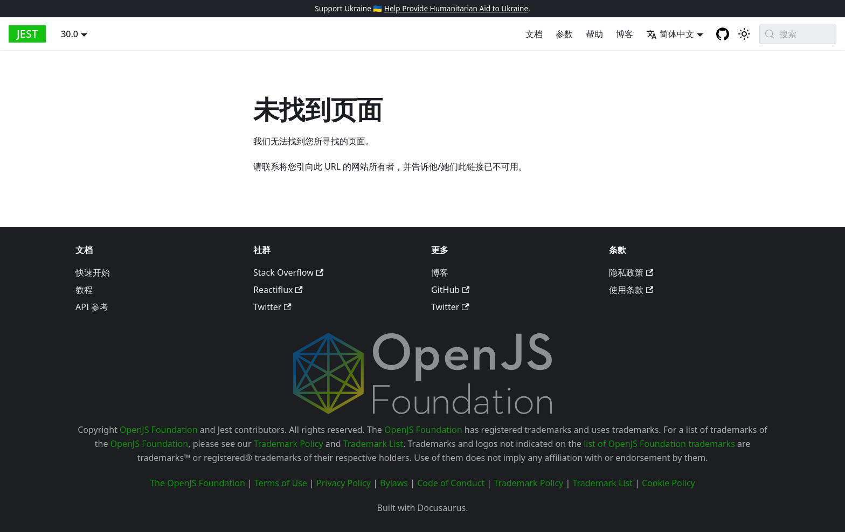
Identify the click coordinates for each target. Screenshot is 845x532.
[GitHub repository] (723, 34)
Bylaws (394, 483)
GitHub (450, 290)
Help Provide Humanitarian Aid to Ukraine (456, 8)
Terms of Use (280, 483)
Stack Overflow (288, 272)
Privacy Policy (343, 483)
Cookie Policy (668, 483)
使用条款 (631, 290)
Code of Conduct (450, 483)
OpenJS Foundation (159, 430)
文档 (534, 34)
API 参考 (92, 307)
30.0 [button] (69, 34)
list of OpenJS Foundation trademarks (659, 444)
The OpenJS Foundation (197, 483)
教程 (84, 290)
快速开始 (92, 272)
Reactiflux (278, 290)
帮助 (594, 34)
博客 (624, 34)
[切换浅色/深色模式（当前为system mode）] (744, 34)
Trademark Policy (288, 444)
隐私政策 (631, 272)
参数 (564, 34)
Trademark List (373, 444)
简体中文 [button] (670, 34)
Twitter (272, 307)
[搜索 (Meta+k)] (797, 34)
